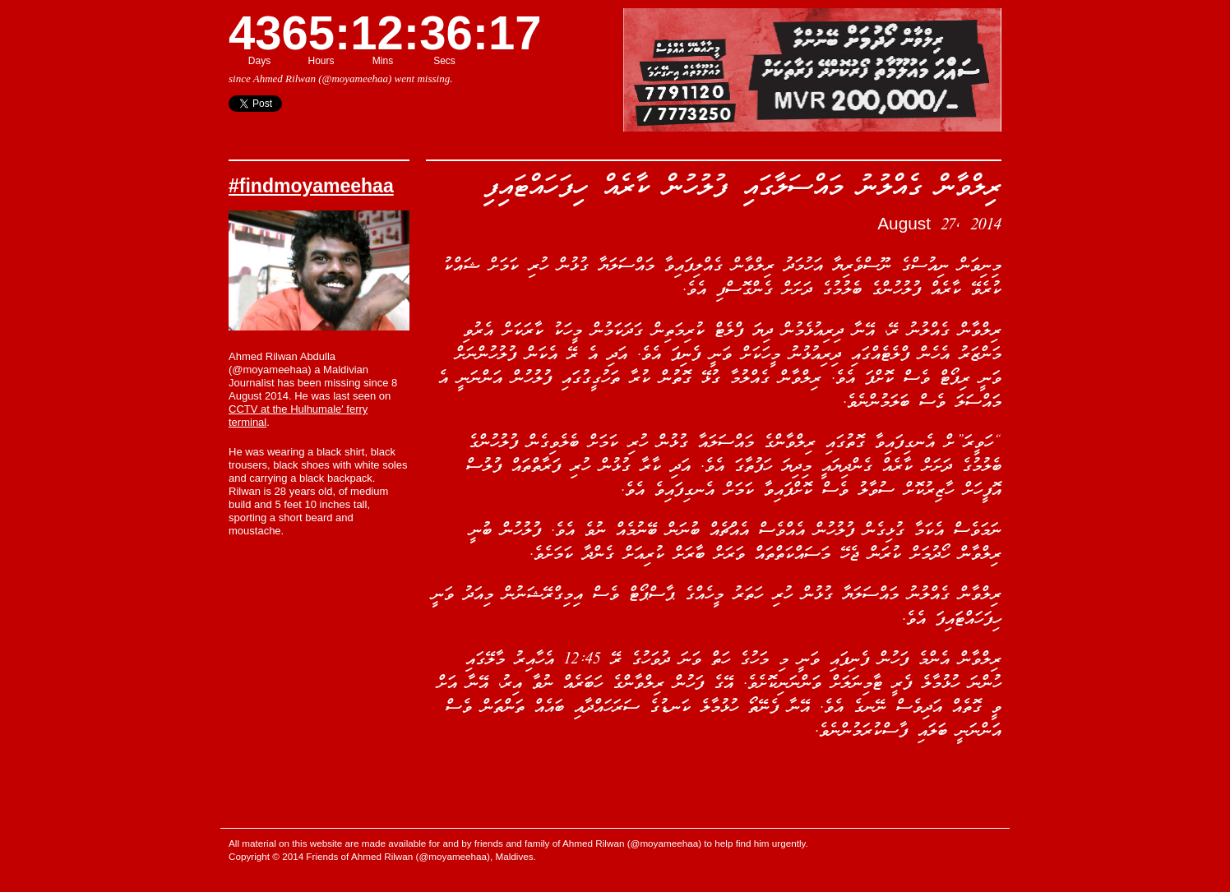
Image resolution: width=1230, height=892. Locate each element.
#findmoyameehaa (311, 185)
